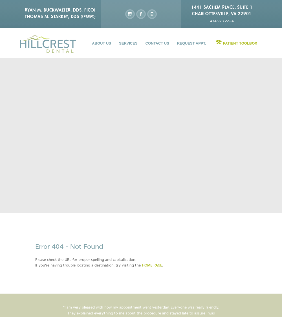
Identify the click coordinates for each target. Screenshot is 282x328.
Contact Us (157, 43)
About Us (101, 43)
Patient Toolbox (240, 43)
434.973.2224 (222, 21)
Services (128, 43)
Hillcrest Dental (48, 44)
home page (152, 265)
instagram (130, 14)
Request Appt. (191, 43)
